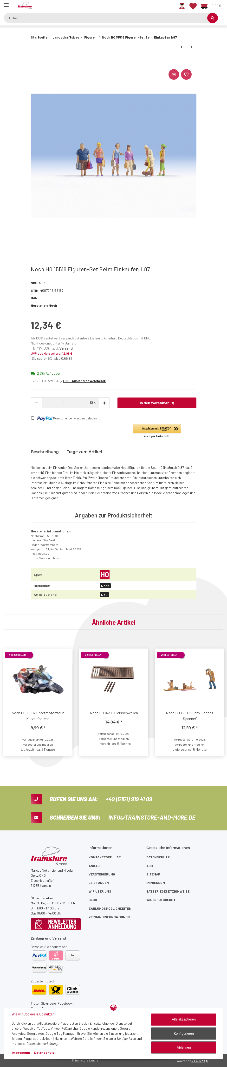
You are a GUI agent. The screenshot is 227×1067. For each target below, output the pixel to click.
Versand (66, 348)
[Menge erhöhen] (104, 403)
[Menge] (63, 403)
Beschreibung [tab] (45, 452)
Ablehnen (184, 1047)
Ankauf (95, 866)
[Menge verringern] (36, 403)
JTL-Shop (199, 1061)
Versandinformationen (109, 917)
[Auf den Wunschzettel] (186, 74)
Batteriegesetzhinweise (167, 891)
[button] (182, 5)
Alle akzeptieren (184, 1019)
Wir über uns (100, 891)
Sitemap (153, 874)
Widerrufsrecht (160, 900)
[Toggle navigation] (6, 3)
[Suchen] (108, 18)
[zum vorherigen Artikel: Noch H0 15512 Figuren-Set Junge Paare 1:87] (182, 47)
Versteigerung (102, 874)
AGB (149, 866)
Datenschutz (158, 857)
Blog (93, 900)
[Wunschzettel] (193, 5)
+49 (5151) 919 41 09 (129, 798)
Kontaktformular (105, 857)
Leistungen (99, 883)
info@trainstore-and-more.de (151, 817)
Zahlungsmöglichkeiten (110, 908)
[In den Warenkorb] (35, 62)
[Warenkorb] (211, 5)
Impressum (155, 883)
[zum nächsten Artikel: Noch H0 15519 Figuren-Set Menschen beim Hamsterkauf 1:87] (191, 47)
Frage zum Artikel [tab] (84, 452)
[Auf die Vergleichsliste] (174, 74)
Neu (104, 595)
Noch (105, 586)
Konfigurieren (184, 1033)
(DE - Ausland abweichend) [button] (84, 381)
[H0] (105, 574)
